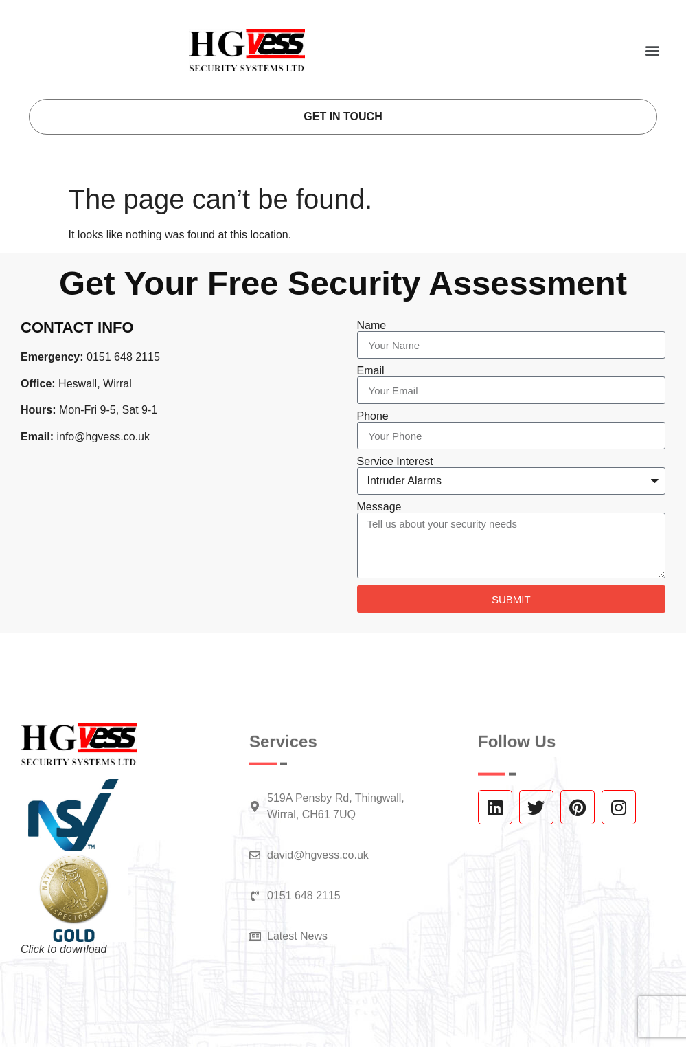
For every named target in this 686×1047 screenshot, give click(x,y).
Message (379, 507)
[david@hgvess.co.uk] (254, 855)
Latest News (297, 936)
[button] (652, 50)
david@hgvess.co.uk (318, 855)
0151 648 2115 (304, 895)
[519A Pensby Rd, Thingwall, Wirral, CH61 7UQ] (254, 806)
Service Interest (395, 461)
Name (372, 325)
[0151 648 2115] (254, 895)
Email (371, 370)
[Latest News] (254, 936)
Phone (373, 416)
